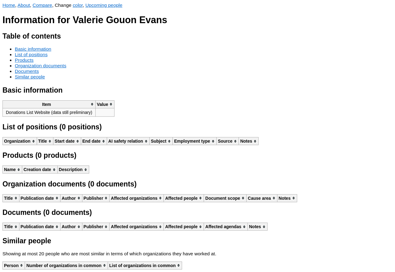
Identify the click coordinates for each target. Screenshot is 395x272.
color (78, 5)
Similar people (30, 76)
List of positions (31, 54)
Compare (42, 5)
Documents (27, 71)
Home (8, 5)
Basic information (33, 49)
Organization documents (40, 65)
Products (24, 60)
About (24, 5)
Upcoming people (104, 5)
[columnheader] (49, 104)
